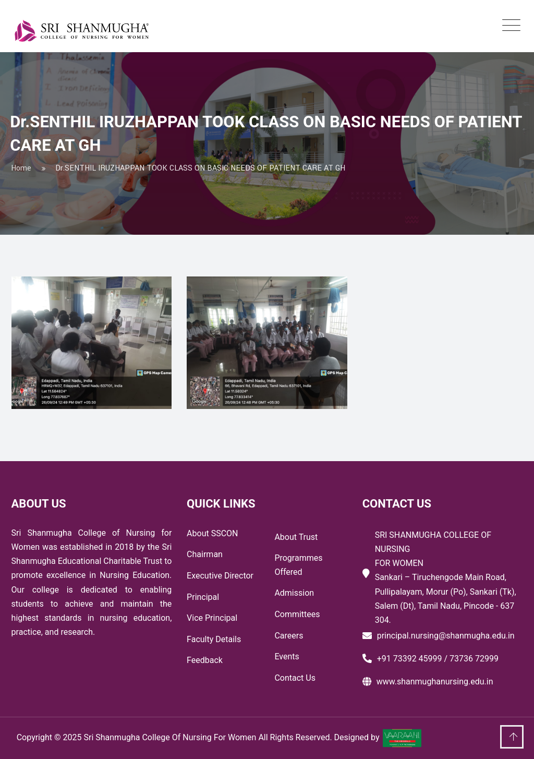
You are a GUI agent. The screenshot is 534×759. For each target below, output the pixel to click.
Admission (294, 593)
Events (286, 656)
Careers (288, 636)
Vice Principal (212, 618)
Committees (297, 614)
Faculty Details (214, 639)
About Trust (296, 537)
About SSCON (212, 533)
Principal (203, 597)
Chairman (205, 554)
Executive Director (220, 576)
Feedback (205, 660)
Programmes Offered (298, 565)
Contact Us (294, 678)
